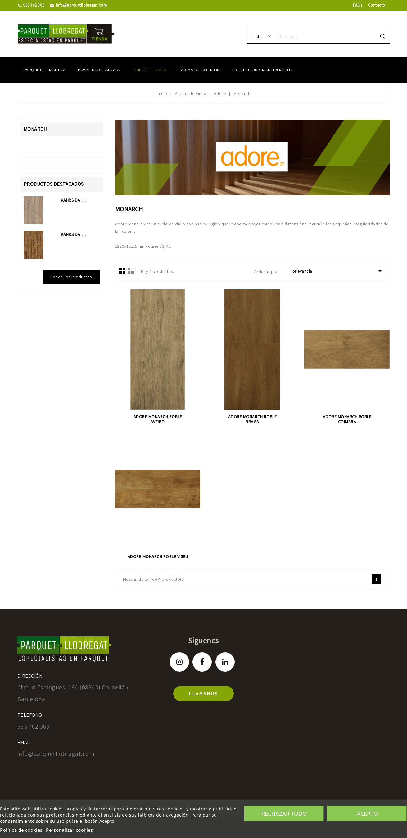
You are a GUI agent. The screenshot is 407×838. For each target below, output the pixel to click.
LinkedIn (225, 662)
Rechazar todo (284, 813)
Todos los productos (71, 277)
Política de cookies (21, 830)
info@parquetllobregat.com (78, 5)
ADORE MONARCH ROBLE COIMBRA (347, 419)
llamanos (203, 694)
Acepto (367, 813)
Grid (122, 271)
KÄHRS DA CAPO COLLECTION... (74, 200)
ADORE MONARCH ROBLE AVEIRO (157, 419)
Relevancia (338, 271)
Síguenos (203, 640)
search (383, 36)
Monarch (35, 129)
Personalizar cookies (69, 830)
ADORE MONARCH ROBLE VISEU (158, 556)
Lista (131, 271)
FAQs (357, 5)
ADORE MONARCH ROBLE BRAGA (252, 419)
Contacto (376, 5)
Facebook (202, 662)
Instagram (179, 662)
